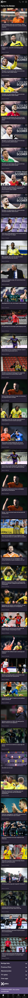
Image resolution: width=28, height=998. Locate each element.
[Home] (3, 996)
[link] (14, 19)
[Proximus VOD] (18, 996)
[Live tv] (8, 996)
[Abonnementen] (24, 996)
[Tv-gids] (13, 996)
